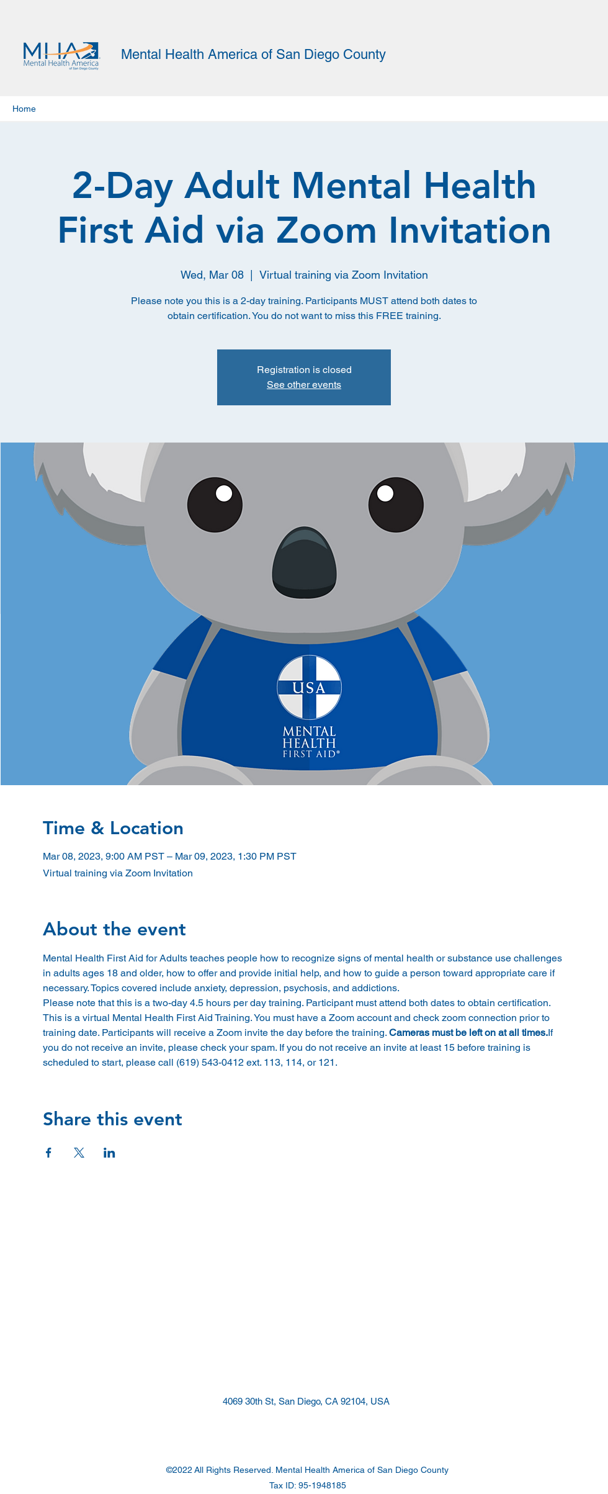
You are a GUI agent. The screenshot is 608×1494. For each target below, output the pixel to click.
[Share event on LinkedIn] (109, 1153)
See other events (304, 384)
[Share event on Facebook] (49, 1153)
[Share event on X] (79, 1153)
